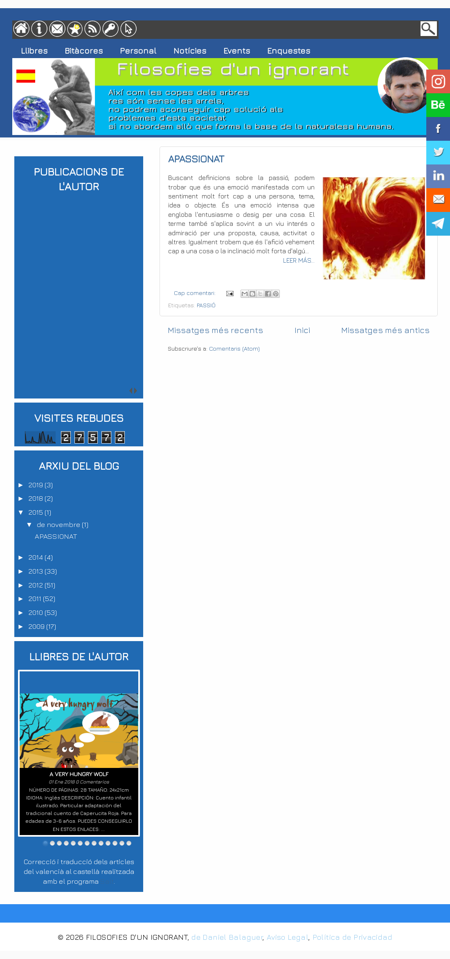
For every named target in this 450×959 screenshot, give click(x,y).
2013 (36, 571)
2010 (36, 612)
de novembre (59, 524)
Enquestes (288, 50)
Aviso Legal (287, 936)
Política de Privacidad (352, 936)
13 (128, 843)
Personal (138, 50)
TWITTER (438, 152)
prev (76, 390)
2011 (35, 598)
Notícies (189, 50)
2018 (36, 498)
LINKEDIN (438, 176)
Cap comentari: (195, 292)
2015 (36, 512)
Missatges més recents (215, 330)
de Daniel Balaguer (227, 936)
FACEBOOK (438, 129)
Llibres (34, 50)
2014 (36, 557)
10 (108, 843)
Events (236, 50)
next (82, 390)
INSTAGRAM (438, 81)
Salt (107, 881)
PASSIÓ (206, 305)
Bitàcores (84, 50)
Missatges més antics (385, 330)
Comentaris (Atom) (234, 348)
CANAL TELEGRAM (438, 224)
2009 (37, 626)
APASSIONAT (196, 158)
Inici (302, 330)
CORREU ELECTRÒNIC (438, 200)
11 (114, 843)
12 (121, 843)
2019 (36, 484)
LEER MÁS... (299, 260)
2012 (36, 585)
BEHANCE (438, 105)
